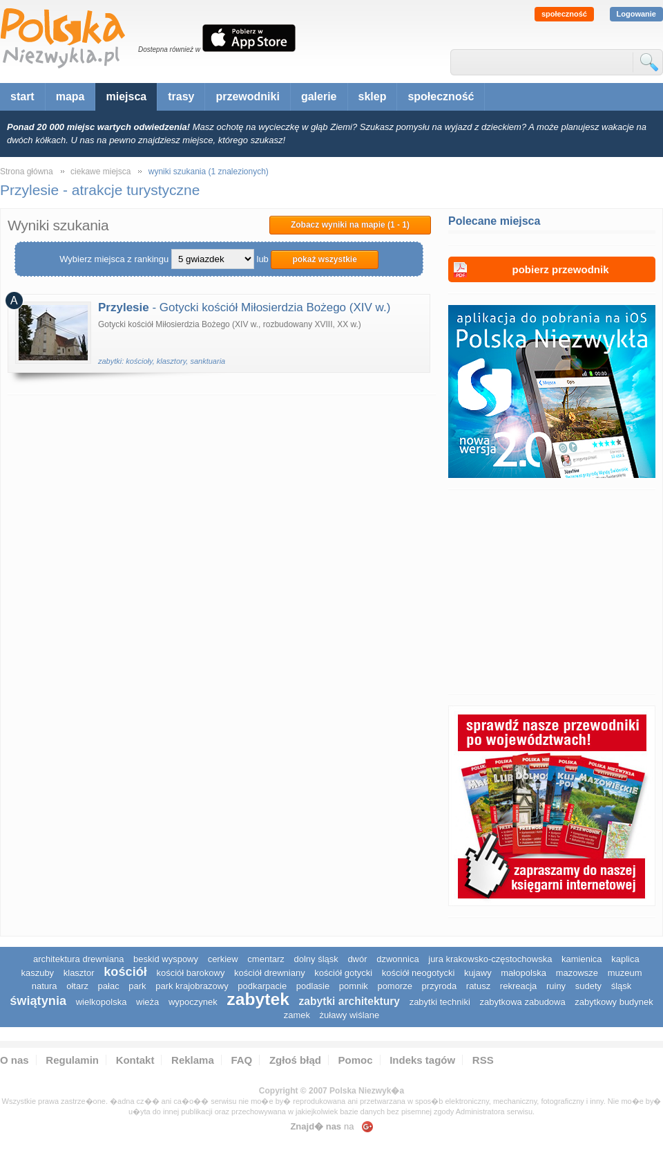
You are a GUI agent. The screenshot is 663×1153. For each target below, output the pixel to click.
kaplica (625, 959)
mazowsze (577, 973)
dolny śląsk (316, 959)
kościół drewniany (269, 973)
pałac (108, 986)
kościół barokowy (190, 973)
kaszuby (37, 973)
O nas (14, 1060)
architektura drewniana (78, 959)
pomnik (353, 986)
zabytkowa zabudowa (522, 1002)
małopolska (523, 973)
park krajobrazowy (192, 986)
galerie (319, 96)
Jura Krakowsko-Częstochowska (490, 959)
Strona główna (26, 171)
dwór (357, 959)
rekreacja (518, 986)
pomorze (394, 986)
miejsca (126, 96)
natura (44, 986)
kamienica (581, 959)
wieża (147, 1002)
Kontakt (135, 1060)
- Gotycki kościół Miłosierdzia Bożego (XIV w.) (244, 307)
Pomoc (355, 1060)
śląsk (621, 986)
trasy (181, 96)
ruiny (556, 986)
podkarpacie (262, 986)
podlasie (312, 986)
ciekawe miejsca (100, 171)
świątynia (38, 1001)
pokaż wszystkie (324, 259)
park (137, 986)
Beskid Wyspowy (165, 959)
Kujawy (478, 973)
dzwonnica (397, 959)
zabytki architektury (349, 1001)
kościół (125, 972)
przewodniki (247, 96)
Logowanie (636, 14)
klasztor (79, 973)
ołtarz (77, 986)
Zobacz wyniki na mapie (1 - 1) (350, 225)
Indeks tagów (422, 1060)
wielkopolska (101, 1002)
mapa (70, 96)
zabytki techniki (440, 1002)
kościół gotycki (343, 973)
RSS (483, 1060)
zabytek (258, 999)
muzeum (625, 973)
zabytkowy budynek (614, 1002)
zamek (297, 1015)
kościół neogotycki (418, 973)
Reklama (192, 1060)
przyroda (439, 986)
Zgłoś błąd (295, 1060)
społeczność (564, 14)
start (22, 96)
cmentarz (265, 959)
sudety (588, 986)
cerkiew (223, 959)
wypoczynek (193, 1002)
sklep (372, 96)
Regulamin (72, 1060)
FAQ (241, 1060)
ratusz (478, 986)
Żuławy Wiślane (350, 1015)
